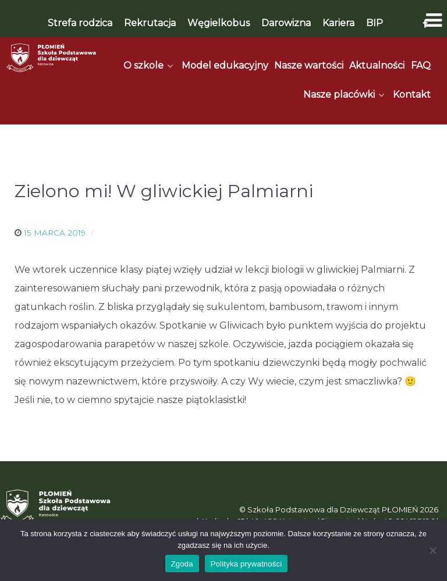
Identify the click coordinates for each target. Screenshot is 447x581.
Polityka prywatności (246, 563)
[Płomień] (51, 57)
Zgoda (182, 563)
